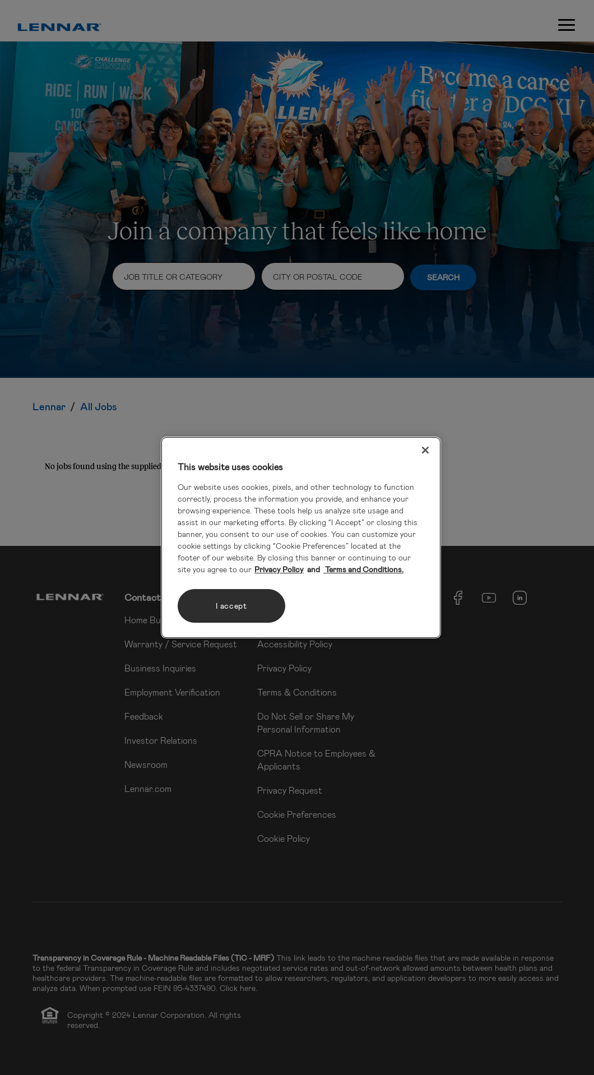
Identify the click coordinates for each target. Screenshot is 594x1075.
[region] (301, 537)
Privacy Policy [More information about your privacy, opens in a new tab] (279, 569)
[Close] (425, 450)
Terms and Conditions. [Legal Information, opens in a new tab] (363, 569)
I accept (231, 605)
